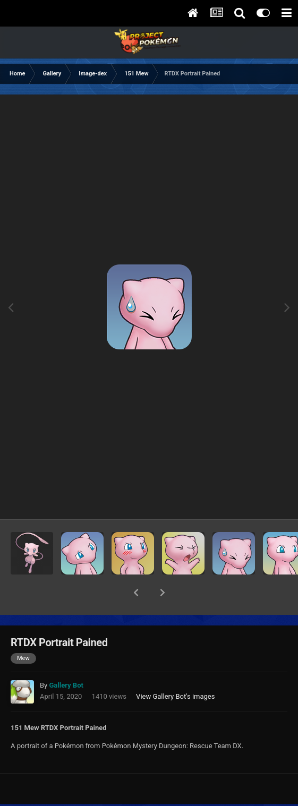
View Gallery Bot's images (175, 669)
